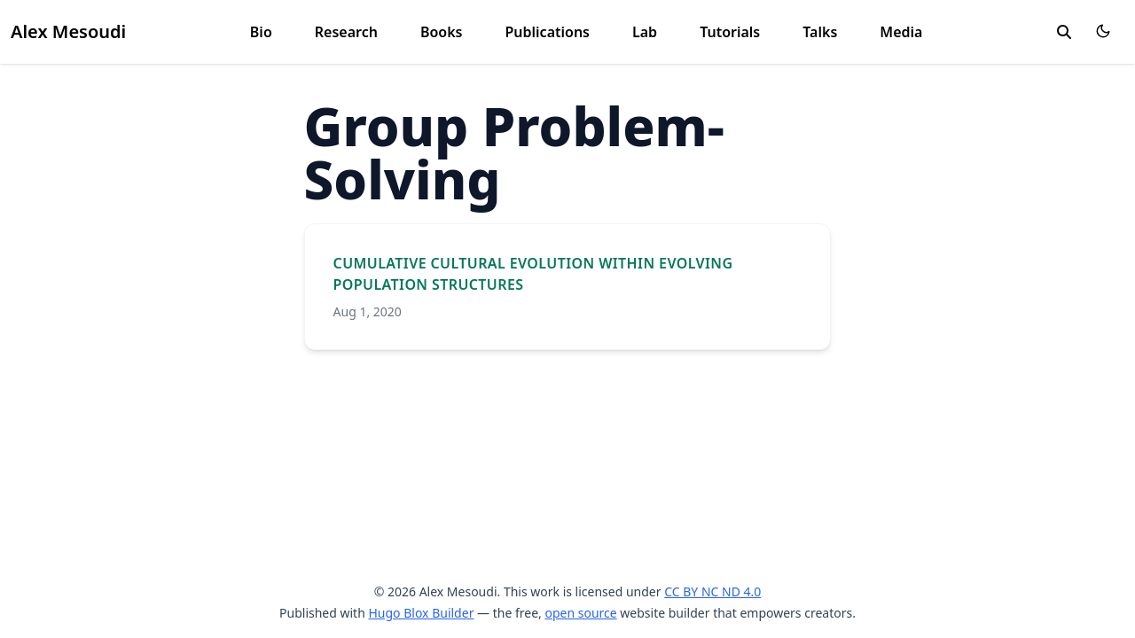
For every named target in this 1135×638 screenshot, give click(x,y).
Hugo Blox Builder (421, 612)
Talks (819, 32)
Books (441, 32)
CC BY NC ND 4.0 (712, 591)
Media (901, 32)
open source (580, 612)
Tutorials (730, 32)
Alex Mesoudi (68, 31)
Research (346, 32)
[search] (1064, 32)
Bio (261, 32)
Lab (644, 32)
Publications (547, 32)
